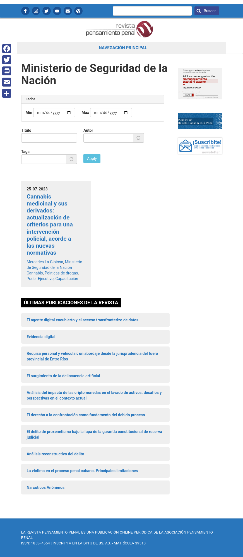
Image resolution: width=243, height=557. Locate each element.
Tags (25, 151)
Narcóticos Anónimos (46, 487)
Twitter (46, 11)
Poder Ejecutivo (40, 278)
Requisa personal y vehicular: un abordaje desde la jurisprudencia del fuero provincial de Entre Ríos (92, 356)
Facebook (25, 11)
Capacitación (66, 278)
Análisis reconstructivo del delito (55, 454)
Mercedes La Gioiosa (45, 262)
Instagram (36, 11)
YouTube (57, 11)
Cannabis (35, 273)
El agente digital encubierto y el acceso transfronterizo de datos (82, 320)
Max (85, 112)
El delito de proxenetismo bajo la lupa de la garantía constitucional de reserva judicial (94, 434)
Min (29, 112)
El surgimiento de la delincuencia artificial (63, 376)
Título (26, 130)
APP (78, 11)
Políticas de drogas (61, 273)
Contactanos (68, 11)
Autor (88, 130)
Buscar (209, 11)
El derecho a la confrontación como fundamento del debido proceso (86, 415)
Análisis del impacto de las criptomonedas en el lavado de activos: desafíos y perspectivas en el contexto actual (94, 395)
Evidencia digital (41, 336)
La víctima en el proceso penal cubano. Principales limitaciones (82, 470)
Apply (92, 158)
